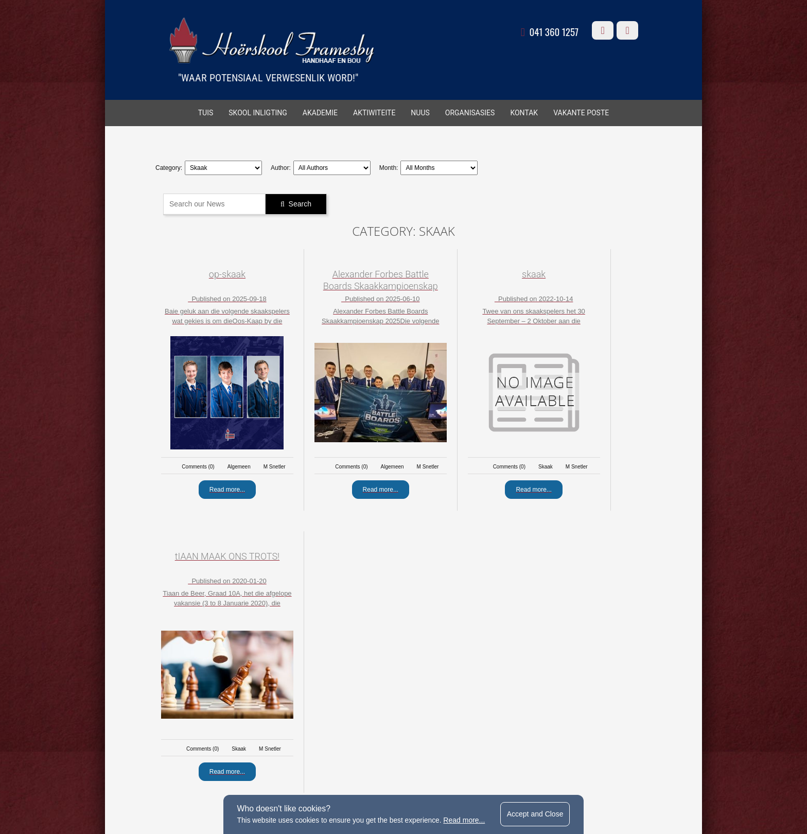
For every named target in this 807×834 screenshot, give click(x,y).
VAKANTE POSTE (581, 114)
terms (326, 784)
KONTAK (524, 114)
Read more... (465, 819)
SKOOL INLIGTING (258, 114)
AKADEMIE (320, 114)
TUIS (206, 114)
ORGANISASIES (470, 114)
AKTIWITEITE (374, 114)
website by (536, 784)
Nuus (420, 114)
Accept (538, 813)
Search (301, 203)
